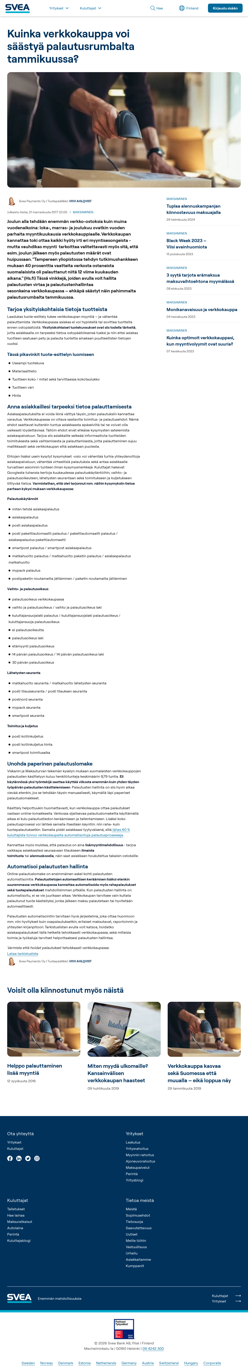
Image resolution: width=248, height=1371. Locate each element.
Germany (129, 1363)
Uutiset (132, 1234)
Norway (46, 1363)
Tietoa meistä (140, 1200)
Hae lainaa (16, 1215)
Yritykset (14, 1142)
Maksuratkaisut (19, 1221)
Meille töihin (136, 1240)
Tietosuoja (134, 1221)
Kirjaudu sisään (225, 8)
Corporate (212, 1363)
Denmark (65, 1363)
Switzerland (169, 1363)
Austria (148, 1363)
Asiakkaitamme (138, 1259)
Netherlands (106, 1363)
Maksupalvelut (138, 1167)
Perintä (132, 1174)
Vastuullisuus (136, 1247)
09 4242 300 (153, 1348)
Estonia (85, 1363)
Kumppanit (135, 1265)
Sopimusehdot (138, 1215)
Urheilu (132, 1253)
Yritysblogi (134, 1180)
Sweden (28, 1363)
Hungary (191, 1363)
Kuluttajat (15, 1148)
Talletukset (16, 1209)
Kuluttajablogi (19, 1240)
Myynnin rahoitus (140, 1155)
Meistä (131, 1209)
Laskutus (133, 1142)
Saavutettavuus (138, 1228)
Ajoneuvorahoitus (140, 1161)
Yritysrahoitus (137, 1148)
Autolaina (15, 1228)
